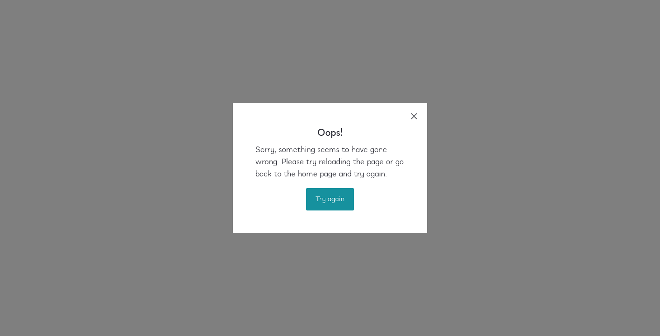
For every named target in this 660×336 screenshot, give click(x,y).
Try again (330, 199)
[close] (414, 116)
